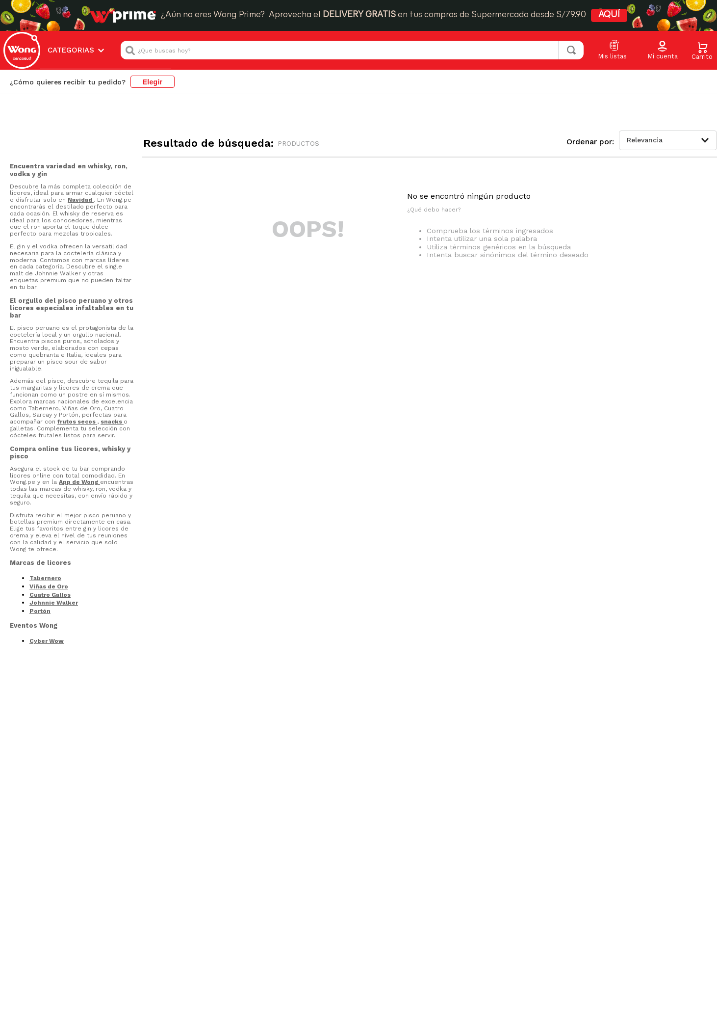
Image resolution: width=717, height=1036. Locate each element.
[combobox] (352, 50)
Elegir (153, 82)
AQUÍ (609, 15)
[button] (662, 50)
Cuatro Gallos (50, 594)
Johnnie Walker (53, 602)
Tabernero (45, 578)
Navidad (81, 199)
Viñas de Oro (48, 586)
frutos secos (77, 421)
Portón (40, 611)
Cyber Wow (46, 641)
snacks (112, 421)
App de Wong (79, 481)
